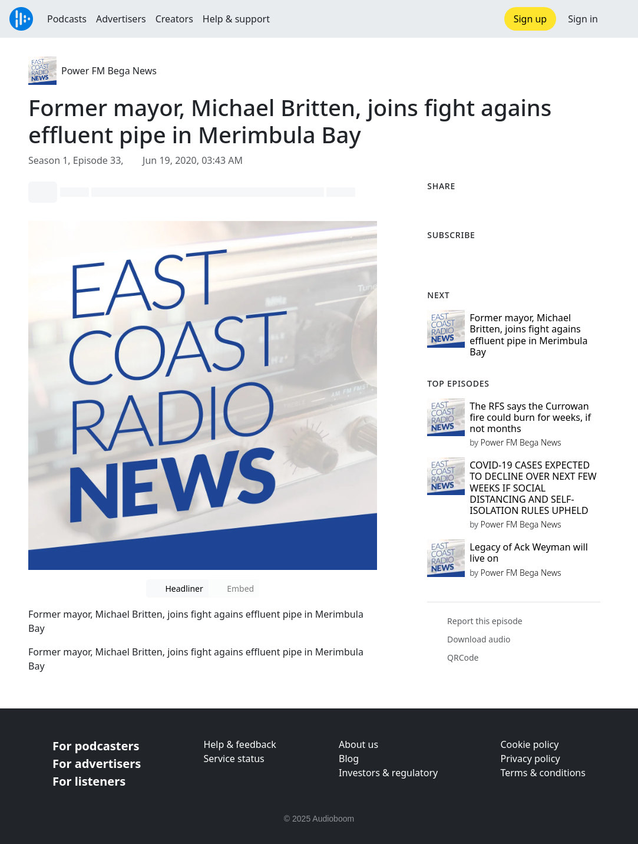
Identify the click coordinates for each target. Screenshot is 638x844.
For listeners (88, 781)
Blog (349, 758)
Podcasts (67, 18)
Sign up (530, 18)
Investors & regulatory (388, 772)
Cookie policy (529, 744)
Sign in (583, 18)
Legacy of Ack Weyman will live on (529, 552)
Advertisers (121, 18)
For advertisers (96, 764)
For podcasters (95, 746)
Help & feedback (239, 744)
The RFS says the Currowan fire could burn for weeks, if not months (530, 417)
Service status (233, 758)
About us (358, 744)
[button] (618, 19)
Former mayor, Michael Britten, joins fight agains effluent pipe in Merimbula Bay (528, 334)
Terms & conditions (542, 772)
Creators (174, 18)
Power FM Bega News (109, 70)
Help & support (236, 18)
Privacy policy (530, 758)
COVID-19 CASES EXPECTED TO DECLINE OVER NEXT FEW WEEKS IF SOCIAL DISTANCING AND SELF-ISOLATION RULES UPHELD (533, 488)
